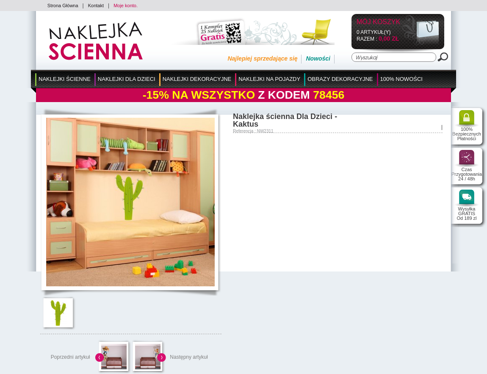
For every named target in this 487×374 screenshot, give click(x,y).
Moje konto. (125, 5)
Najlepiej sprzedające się (262, 58)
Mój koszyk (378, 22)
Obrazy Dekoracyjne (340, 79)
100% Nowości (401, 79)
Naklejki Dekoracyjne (197, 79)
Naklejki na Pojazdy (269, 79)
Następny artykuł (189, 357)
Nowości (318, 58)
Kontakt (96, 5)
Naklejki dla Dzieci (126, 79)
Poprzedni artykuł (70, 357)
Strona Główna (62, 5)
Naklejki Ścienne (65, 79)
